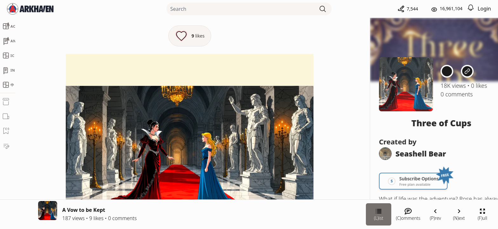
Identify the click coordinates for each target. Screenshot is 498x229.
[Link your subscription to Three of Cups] (398, 181)
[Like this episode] (189, 35)
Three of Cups (427, 123)
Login (484, 8)
